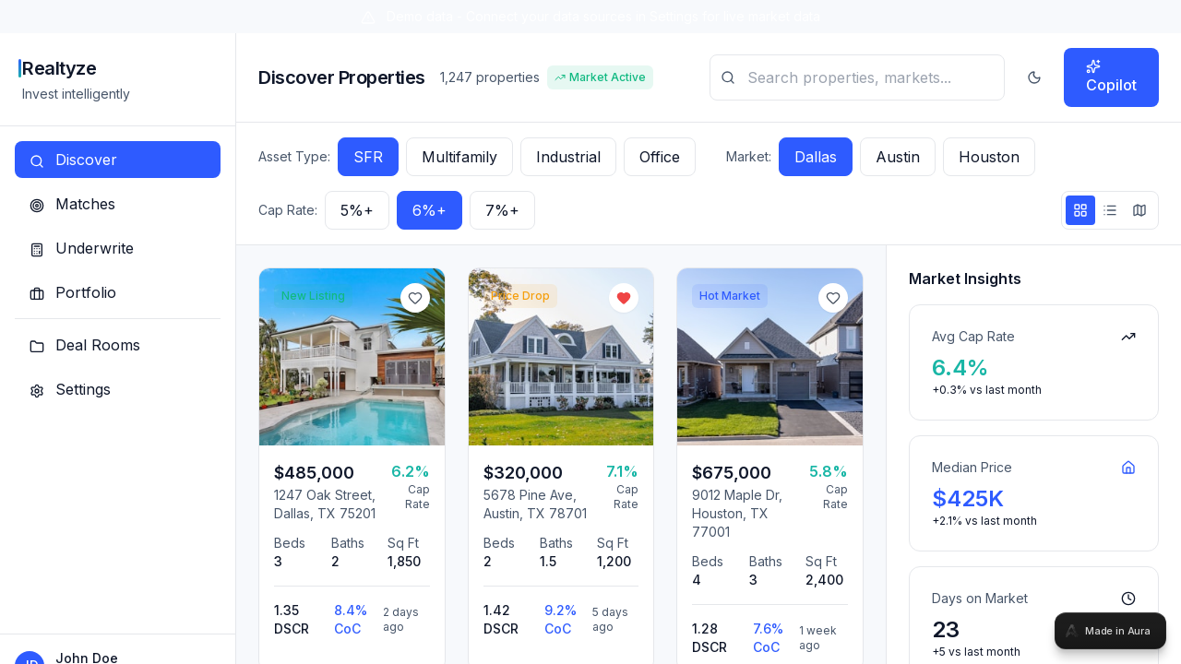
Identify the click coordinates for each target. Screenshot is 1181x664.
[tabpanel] (590, 332)
